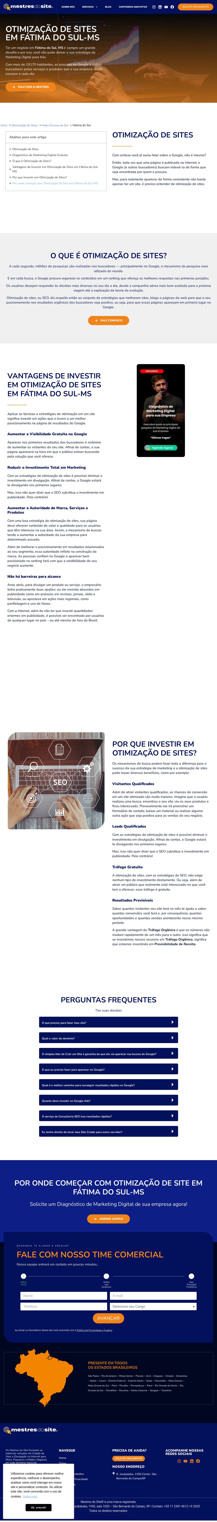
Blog (108, 6)
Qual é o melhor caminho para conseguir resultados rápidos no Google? (88, 1085)
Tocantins (166, 1392)
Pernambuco (137, 1387)
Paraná (139, 1377)
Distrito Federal (116, 1382)
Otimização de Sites (25, 149)
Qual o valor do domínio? (58, 1038)
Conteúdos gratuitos (133, 6)
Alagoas (158, 1377)
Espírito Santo (135, 1382)
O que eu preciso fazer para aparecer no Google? (73, 1070)
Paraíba (124, 1387)
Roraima (123, 1392)
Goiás (149, 1382)
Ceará (102, 1382)
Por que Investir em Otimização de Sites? (39, 177)
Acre (148, 1377)
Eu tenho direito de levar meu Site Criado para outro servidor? (82, 1132)
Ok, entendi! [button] (38, 1507)
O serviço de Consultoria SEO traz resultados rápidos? (77, 1116)
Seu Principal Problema (191, 1284)
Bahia (93, 1382)
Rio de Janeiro (109, 1377)
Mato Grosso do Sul (98, 1387)
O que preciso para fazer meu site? (64, 1023)
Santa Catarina (139, 1392)
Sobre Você (23, 1283)
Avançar (108, 1319)
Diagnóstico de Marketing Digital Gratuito (40, 155)
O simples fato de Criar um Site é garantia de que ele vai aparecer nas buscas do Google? (99, 1054)
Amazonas (181, 1377)
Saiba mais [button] (30, 1497)
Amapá (169, 1377)
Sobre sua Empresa (106, 1284)
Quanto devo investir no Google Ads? (66, 1101)
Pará (114, 1387)
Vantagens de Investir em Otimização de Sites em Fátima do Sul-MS (55, 169)
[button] (108, 1022)
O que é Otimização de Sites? (31, 161)
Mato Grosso (175, 1382)
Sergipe (154, 1392)
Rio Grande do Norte (166, 1387)
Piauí (149, 1387)
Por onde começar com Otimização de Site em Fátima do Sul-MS (55, 183)
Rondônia (111, 1392)
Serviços (90, 7)
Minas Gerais (126, 1377)
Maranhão (160, 1382)
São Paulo (93, 1377)
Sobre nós (68, 6)
